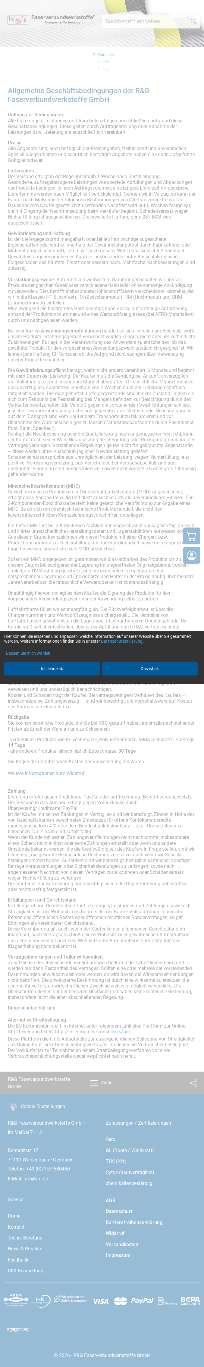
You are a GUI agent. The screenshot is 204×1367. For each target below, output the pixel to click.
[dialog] (102, 683)
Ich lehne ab (52, 668)
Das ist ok (150, 668)
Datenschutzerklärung (122, 641)
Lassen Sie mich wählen (28, 653)
